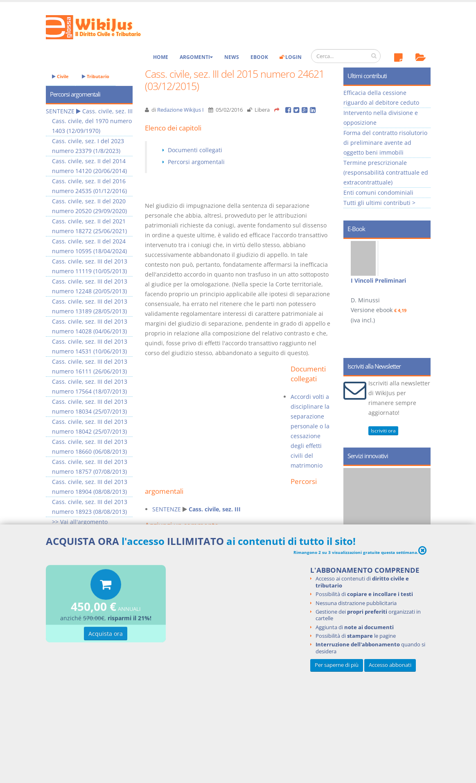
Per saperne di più (337, 665)
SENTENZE (166, 509)
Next (421, 278)
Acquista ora (105, 635)
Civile (60, 76)
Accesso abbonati (390, 665)
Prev (352, 278)
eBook (259, 57)
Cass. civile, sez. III (215, 509)
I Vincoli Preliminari (378, 280)
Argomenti (196, 57)
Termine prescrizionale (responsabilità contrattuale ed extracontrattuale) (385, 172)
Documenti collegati (195, 150)
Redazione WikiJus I (180, 109)
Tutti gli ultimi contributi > (379, 203)
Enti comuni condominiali (378, 192)
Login (291, 57)
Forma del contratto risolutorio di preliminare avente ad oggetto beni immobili (385, 142)
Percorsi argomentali (196, 162)
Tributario (95, 76)
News (231, 57)
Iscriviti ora (383, 430)
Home (160, 57)
